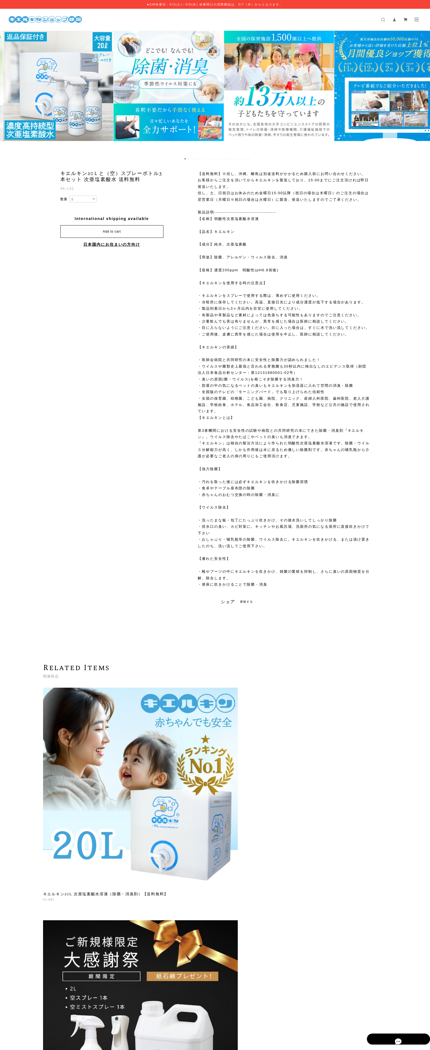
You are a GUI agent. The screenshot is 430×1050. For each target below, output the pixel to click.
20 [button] (249, 158)
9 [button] (210, 158)
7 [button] (202, 158)
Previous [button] (8, 92)
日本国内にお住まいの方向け (111, 244)
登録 (333, 939)
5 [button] (195, 158)
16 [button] (235, 158)
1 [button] (181, 158)
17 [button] (238, 158)
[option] (91, 92)
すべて (60, 860)
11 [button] (217, 158)
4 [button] (192, 158)
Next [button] (422, 92)
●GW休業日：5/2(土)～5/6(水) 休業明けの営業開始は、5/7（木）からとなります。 (215, 4)
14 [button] (227, 158)
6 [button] (199, 158)
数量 (64, 199)
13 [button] (224, 158)
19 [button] (245, 158)
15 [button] (231, 158)
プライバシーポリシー (145, 1016)
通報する (246, 601)
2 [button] (185, 158)
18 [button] (242, 158)
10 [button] (213, 158)
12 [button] (220, 158)
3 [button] (188, 158)
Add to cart (112, 231)
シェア (228, 602)
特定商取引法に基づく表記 (186, 1016)
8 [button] (206, 158)
